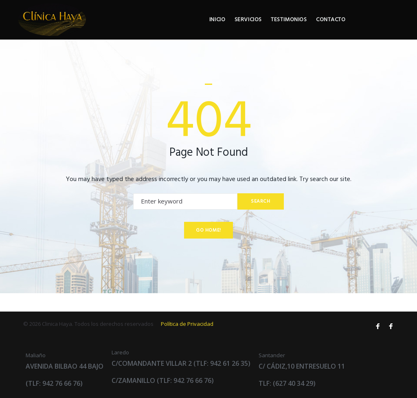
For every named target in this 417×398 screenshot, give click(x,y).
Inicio (255, 29)
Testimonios (330, 29)
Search (259, 219)
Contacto (373, 29)
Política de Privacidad (187, 323)
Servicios (287, 29)
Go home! (208, 248)
